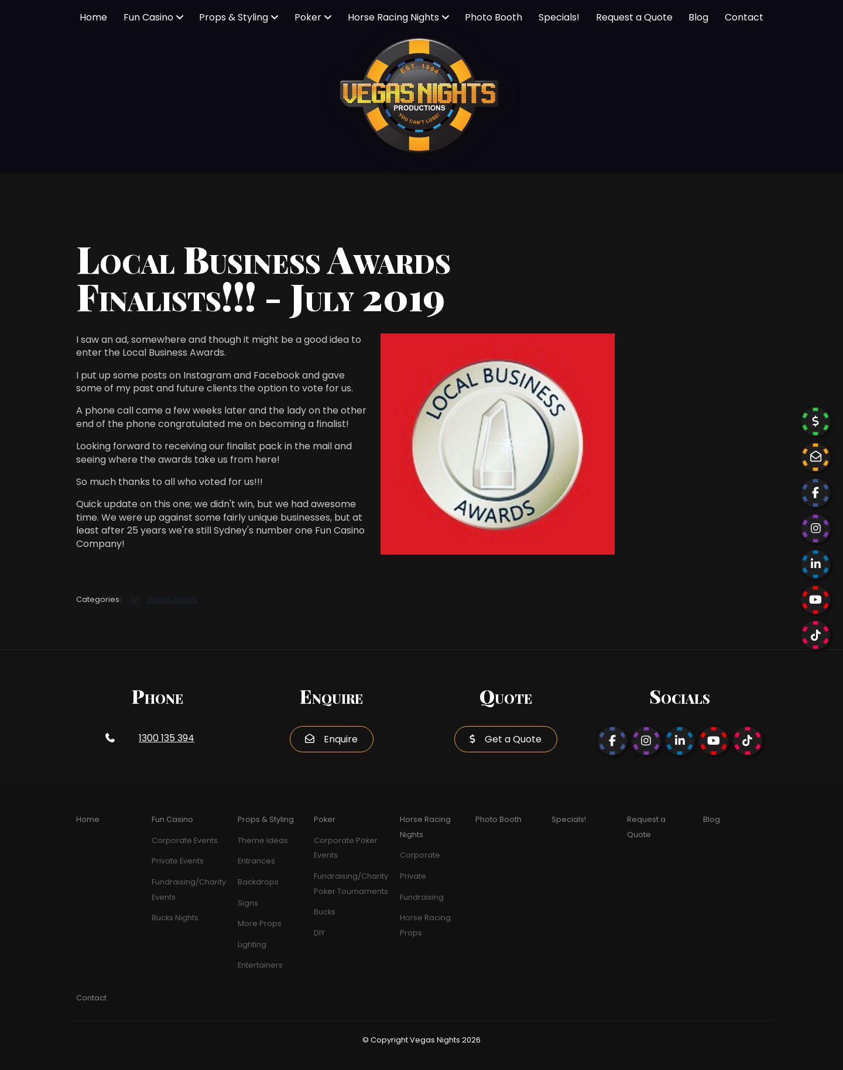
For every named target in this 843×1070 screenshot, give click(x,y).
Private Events (178, 861)
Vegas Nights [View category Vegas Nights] (172, 599)
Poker (307, 17)
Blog (698, 17)
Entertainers (260, 965)
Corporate (420, 855)
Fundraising (422, 897)
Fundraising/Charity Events (189, 889)
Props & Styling (233, 17)
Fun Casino (148, 17)
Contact (744, 17)
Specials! (559, 17)
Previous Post (525, 224)
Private (413, 876)
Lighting (252, 944)
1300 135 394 (166, 738)
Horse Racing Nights (393, 17)
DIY (319, 933)
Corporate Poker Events (346, 848)
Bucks (324, 912)
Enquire (341, 739)
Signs (248, 903)
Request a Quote (634, 17)
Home (93, 17)
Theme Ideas (263, 840)
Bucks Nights (175, 918)
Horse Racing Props (425, 925)
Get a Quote (513, 739)
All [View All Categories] (133, 599)
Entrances (256, 861)
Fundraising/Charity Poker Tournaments (351, 883)
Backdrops (258, 882)
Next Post (584, 224)
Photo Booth (493, 17)
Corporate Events (185, 840)
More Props (260, 923)
